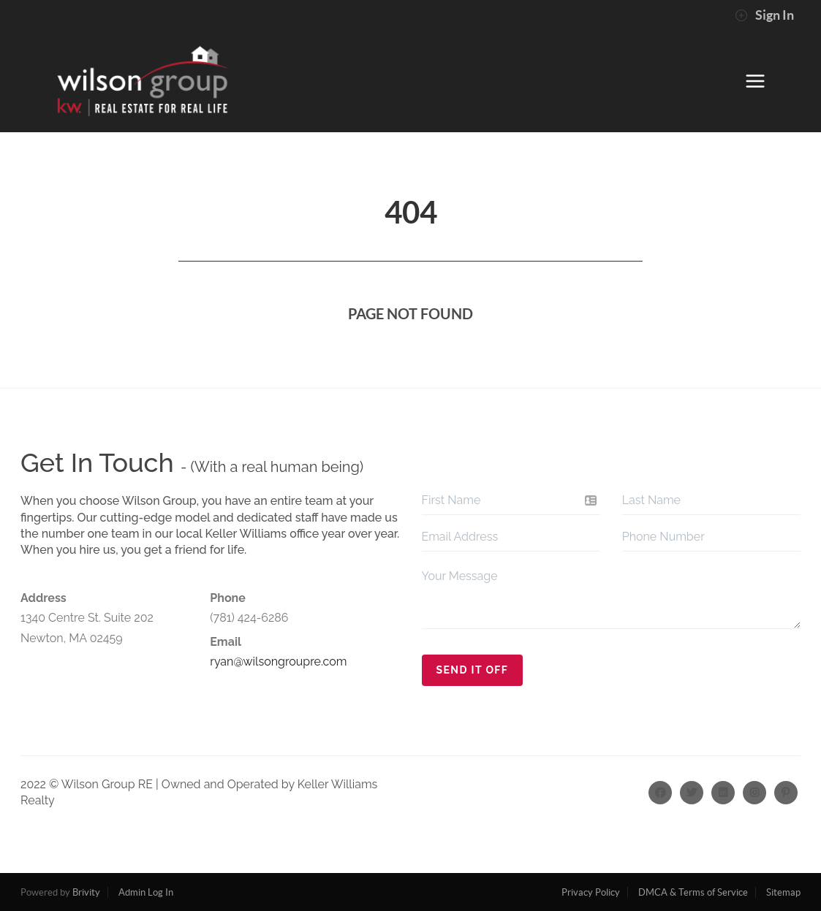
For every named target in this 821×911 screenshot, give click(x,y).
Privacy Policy (590, 892)
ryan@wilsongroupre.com (278, 661)
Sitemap (783, 892)
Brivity (86, 892)
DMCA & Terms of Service (693, 892)
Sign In (764, 15)
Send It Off (472, 670)
